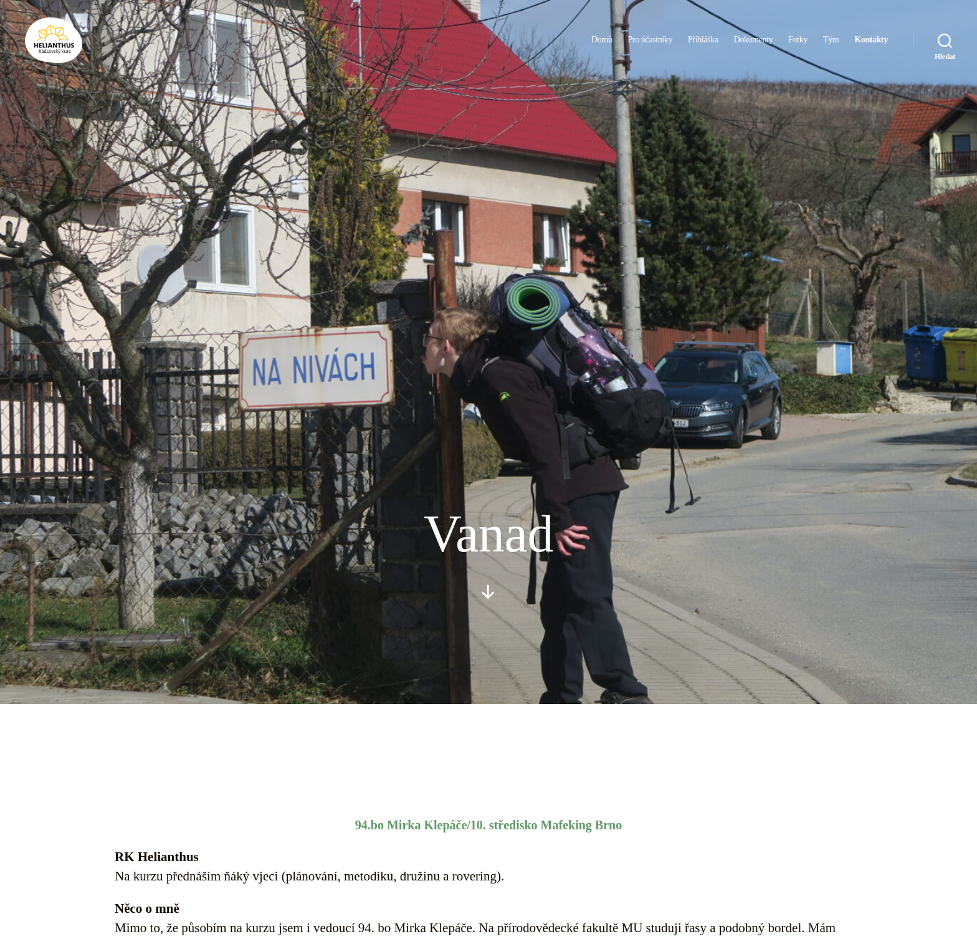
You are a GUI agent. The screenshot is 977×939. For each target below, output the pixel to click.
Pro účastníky (649, 45)
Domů (601, 45)
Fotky (798, 45)
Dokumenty (753, 45)
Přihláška (703, 45)
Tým (831, 45)
